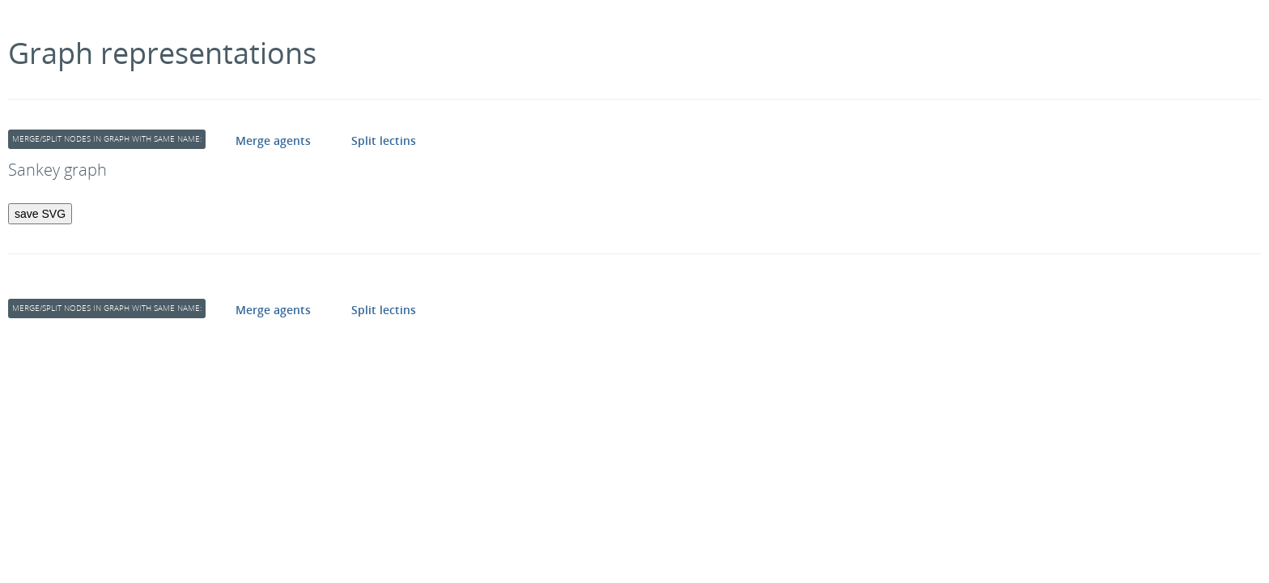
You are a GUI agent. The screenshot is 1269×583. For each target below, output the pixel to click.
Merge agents (273, 140)
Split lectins (383, 140)
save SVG (40, 213)
